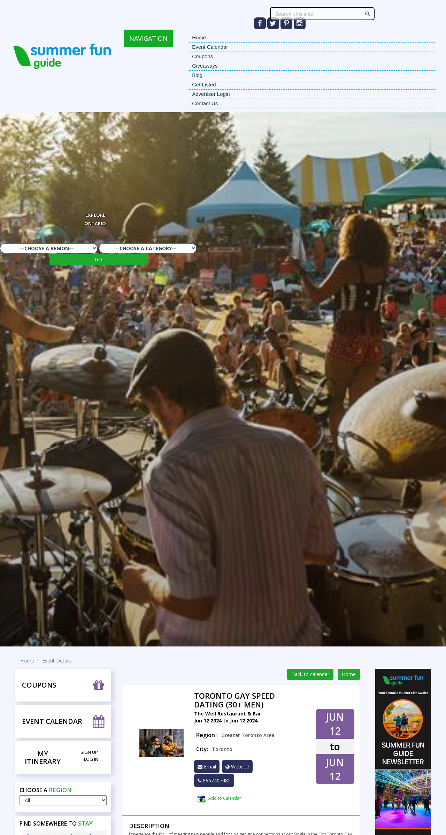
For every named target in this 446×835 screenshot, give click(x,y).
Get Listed (204, 84)
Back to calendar (310, 674)
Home (199, 37)
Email (207, 766)
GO (98, 259)
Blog (197, 75)
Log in (91, 759)
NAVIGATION (148, 38)
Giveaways (204, 66)
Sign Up (89, 752)
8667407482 (214, 780)
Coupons (202, 56)
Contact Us (205, 103)
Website (237, 766)
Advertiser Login (211, 94)
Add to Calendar (219, 799)
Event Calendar (210, 47)
